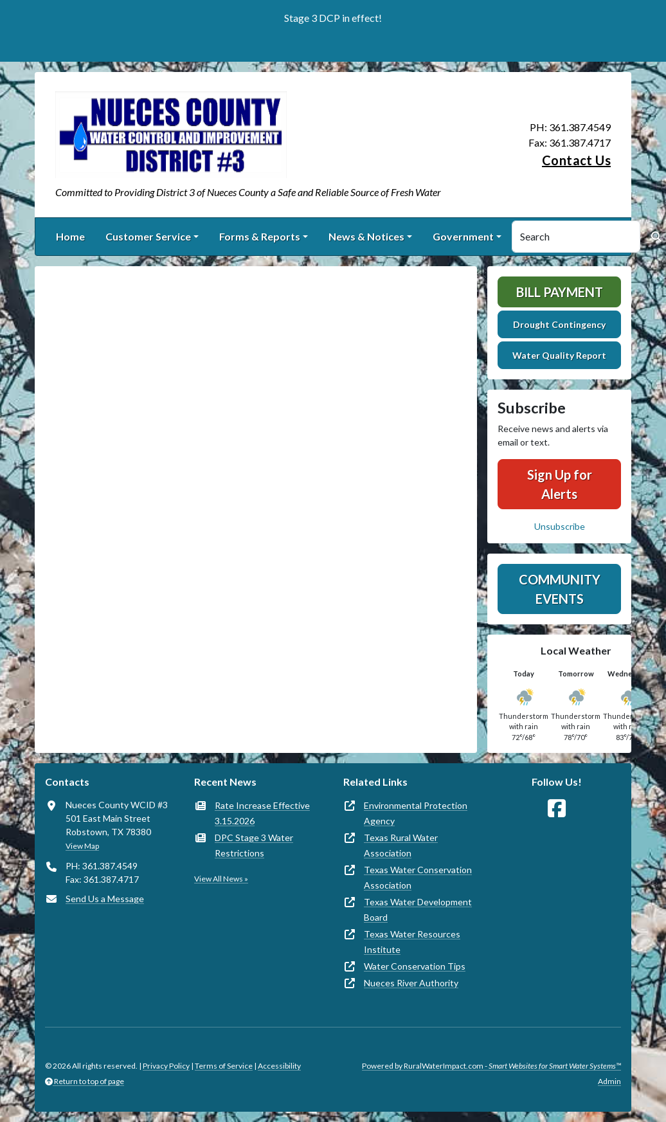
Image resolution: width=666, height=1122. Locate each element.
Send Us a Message (105, 898)
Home (70, 236)
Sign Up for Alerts (559, 484)
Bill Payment (559, 292)
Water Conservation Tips (414, 966)
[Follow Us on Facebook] (557, 808)
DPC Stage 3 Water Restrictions (254, 845)
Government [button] (463, 236)
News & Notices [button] (366, 236)
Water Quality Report (559, 355)
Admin (609, 1081)
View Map (82, 846)
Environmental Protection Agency (415, 813)
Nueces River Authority (411, 982)
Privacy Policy (166, 1066)
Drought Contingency (559, 324)
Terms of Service (224, 1066)
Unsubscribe (559, 526)
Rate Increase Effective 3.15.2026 (262, 813)
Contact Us (576, 160)
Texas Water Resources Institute (412, 941)
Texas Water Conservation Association (418, 877)
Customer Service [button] (148, 236)
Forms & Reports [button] (259, 236)
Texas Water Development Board (418, 909)
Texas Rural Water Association (401, 845)
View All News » (221, 878)
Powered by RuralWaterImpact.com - (491, 1066)
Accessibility (279, 1066)
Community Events (559, 589)
